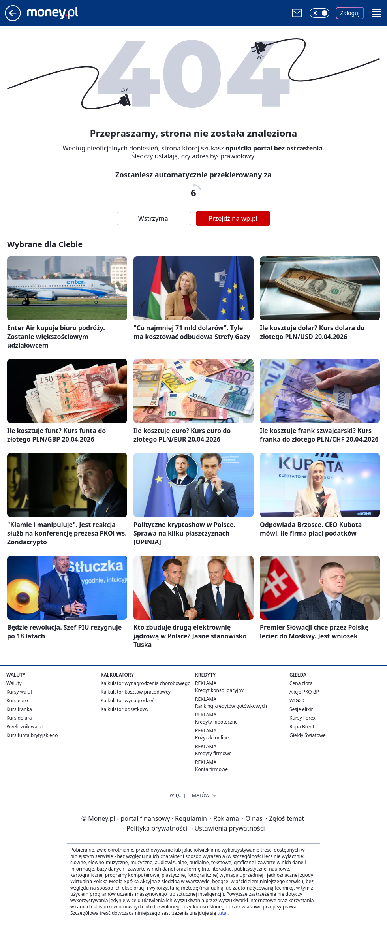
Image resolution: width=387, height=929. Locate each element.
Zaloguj (350, 13)
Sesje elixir (301, 709)
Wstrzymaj (154, 218)
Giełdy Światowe (307, 735)
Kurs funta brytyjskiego (32, 735)
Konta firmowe (211, 769)
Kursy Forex (302, 718)
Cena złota (301, 683)
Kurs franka (19, 709)
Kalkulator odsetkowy (124, 709)
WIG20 (296, 700)
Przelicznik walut (24, 726)
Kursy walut (19, 691)
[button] (376, 13)
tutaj (222, 913)
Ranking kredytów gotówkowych (231, 706)
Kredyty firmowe (213, 753)
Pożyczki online (212, 737)
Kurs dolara (19, 718)
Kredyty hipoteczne (216, 721)
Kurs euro (17, 700)
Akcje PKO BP (304, 691)
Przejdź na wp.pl (233, 218)
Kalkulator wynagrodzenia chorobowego (145, 683)
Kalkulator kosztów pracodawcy (136, 691)
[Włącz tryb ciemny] (319, 13)
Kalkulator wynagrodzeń (128, 700)
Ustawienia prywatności (228, 828)
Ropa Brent (301, 726)
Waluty (14, 683)
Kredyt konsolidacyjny (219, 690)
